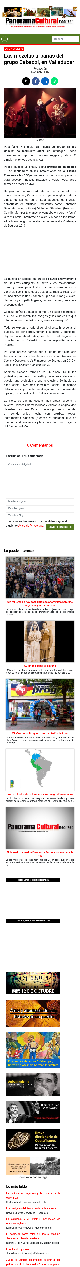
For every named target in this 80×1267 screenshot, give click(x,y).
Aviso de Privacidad (30, 525)
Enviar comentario (60, 527)
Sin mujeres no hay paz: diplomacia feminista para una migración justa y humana (40, 603)
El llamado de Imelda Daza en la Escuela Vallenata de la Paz (40, 854)
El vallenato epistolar (18, 1249)
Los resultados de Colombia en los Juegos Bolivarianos (40, 794)
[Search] (65, 39)
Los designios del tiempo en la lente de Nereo (31, 1208)
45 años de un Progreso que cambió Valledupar (40, 733)
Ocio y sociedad (14, 48)
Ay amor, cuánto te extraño (40, 665)
